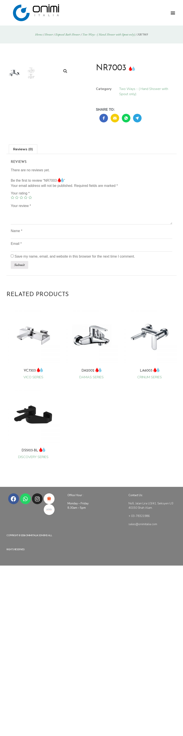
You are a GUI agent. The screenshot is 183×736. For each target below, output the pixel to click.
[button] (173, 12)
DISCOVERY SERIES (33, 453)
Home (38, 34)
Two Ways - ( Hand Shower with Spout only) (108, 34)
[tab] (23, 178)
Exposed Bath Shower (67, 34)
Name (16, 260)
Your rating (20, 222)
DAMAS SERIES (92, 373)
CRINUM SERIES (150, 373)
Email (16, 273)
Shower (49, 34)
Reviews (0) (23, 178)
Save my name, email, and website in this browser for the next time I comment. (74, 285)
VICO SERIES (33, 373)
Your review (21, 235)
